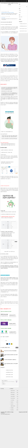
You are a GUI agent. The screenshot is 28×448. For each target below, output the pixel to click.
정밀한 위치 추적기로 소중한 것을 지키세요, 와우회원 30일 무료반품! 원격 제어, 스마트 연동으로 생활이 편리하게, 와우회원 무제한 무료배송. (9, 14)
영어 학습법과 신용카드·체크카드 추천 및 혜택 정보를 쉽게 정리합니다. (8, 403)
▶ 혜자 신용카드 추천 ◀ (23, 28)
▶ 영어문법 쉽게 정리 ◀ (9, 393)
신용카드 (14, 423)
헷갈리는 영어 (14, 414)
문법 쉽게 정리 (14, 412)
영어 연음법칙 (14, 415)
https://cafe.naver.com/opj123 (4, 16)
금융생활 (14, 429)
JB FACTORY (25, 433)
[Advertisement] (9, 354)
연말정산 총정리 (14, 427)
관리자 (20, 10)
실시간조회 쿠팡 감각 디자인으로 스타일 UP (7, 12)
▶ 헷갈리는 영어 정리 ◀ (9, 391)
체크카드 (14, 425)
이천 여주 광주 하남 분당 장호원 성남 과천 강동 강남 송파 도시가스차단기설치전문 (9, 19)
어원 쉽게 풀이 (14, 417)
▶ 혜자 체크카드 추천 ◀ (9, 398)
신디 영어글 (14, 421)
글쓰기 (20, 12)
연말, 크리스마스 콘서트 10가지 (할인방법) (10, 372)
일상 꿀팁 (14, 431)
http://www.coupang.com (4, 11)
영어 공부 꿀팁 (14, 419)
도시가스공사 (3, 17)
